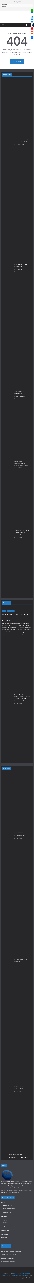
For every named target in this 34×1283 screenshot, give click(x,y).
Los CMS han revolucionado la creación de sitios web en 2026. (21, 140)
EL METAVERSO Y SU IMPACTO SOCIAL (20, 832)
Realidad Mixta (7, 1212)
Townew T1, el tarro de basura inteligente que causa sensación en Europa (22, 696)
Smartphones (5, 1230)
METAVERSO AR (18, 1086)
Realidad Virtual (7, 1205)
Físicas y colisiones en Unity (15, 614)
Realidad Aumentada (9, 1208)
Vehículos (4, 1216)
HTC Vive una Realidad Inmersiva (20, 960)
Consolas (5, 1223)
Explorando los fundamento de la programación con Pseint (21, 463)
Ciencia (3, 1227)
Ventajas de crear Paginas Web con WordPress (21, 531)
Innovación (4, 1237)
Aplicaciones (4, 1234)
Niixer (4, 611)
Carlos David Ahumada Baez (21, 618)
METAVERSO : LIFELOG (15, 1154)
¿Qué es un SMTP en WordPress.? (20, 392)
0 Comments (18, 272)
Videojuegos (11, 611)
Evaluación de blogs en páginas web (21, 265)
